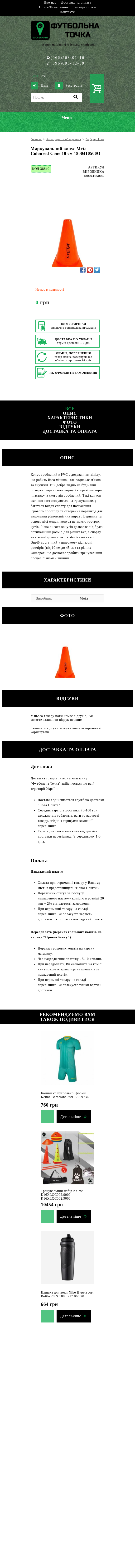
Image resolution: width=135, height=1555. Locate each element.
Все (70, 409)
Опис (70, 413)
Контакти (67, 12)
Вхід (39, 85)
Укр (35, 75)
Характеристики (70, 418)
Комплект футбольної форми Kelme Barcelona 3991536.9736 (65, 1095)
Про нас (50, 2)
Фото (70, 422)
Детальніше (70, 1117)
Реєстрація (68, 85)
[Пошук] (56, 97)
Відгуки (69, 427)
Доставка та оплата (76, 2)
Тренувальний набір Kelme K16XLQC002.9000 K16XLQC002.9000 (62, 1194)
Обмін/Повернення (53, 7)
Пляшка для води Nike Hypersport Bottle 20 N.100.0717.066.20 (67, 1294)
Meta (84, 598)
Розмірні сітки (84, 7)
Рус (43, 75)
